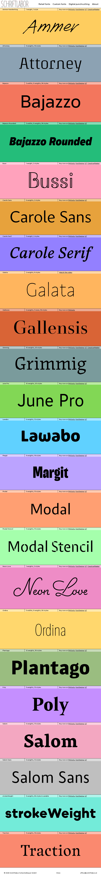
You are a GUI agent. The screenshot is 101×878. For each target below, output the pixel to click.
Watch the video (65, 272)
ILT (86, 9)
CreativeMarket (94, 9)
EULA (58, 873)
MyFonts (71, 9)
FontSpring (80, 9)
